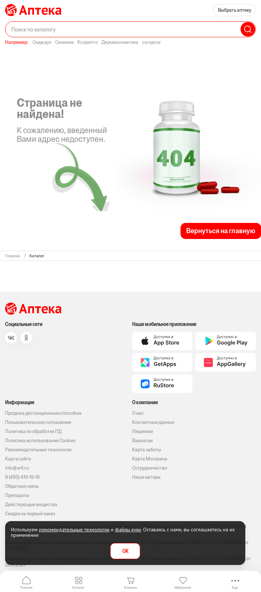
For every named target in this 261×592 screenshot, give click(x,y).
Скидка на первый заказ (30, 514)
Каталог (78, 587)
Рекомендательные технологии (38, 450)
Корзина (130, 587)
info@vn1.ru (17, 468)
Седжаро (41, 42)
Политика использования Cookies (40, 440)
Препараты (17, 495)
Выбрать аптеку (234, 10)
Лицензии (142, 431)
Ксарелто (87, 42)
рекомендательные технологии (74, 529)
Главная (26, 587)
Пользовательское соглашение (38, 422)
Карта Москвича (149, 459)
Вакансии (142, 440)
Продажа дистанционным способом (43, 413)
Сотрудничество (149, 468)
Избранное (182, 587)
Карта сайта (18, 459)
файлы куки (128, 529)
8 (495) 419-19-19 (22, 477)
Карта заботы (146, 450)
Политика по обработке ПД (33, 431)
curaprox (151, 42)
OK (125, 551)
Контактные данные (153, 422)
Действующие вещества (31, 504)
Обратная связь (22, 486)
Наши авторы (146, 477)
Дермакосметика (119, 42)
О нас (138, 413)
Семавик (64, 42)
